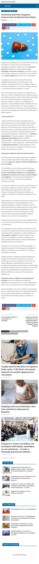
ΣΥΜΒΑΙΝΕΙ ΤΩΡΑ (14, 10)
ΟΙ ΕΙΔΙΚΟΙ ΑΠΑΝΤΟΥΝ (6, 10)
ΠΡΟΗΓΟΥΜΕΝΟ (5, 458)
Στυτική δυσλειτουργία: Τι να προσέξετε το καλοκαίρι (9, 318)
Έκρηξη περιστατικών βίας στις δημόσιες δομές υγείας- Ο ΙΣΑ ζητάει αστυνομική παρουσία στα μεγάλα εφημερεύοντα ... (18, 470)
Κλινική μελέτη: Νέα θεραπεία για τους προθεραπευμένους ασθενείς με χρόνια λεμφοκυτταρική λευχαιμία (32, 321)
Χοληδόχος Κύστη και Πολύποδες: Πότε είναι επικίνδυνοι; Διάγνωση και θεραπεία (18, 409)
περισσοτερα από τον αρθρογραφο (18, 331)
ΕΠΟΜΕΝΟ (12, 458)
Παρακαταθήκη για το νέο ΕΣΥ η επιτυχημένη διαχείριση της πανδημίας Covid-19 (23, 533)
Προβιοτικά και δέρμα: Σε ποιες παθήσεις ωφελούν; (21, 492)
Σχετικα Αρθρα (5, 331)
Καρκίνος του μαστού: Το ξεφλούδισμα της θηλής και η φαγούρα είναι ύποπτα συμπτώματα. (23, 518)
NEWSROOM (4, 20)
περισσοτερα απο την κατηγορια (9, 333)
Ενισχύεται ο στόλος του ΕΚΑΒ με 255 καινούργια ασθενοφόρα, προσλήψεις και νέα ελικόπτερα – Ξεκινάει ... (23, 485)
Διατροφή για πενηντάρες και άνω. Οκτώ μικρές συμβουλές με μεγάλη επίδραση (22, 525)
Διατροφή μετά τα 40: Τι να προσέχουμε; (23, 509)
